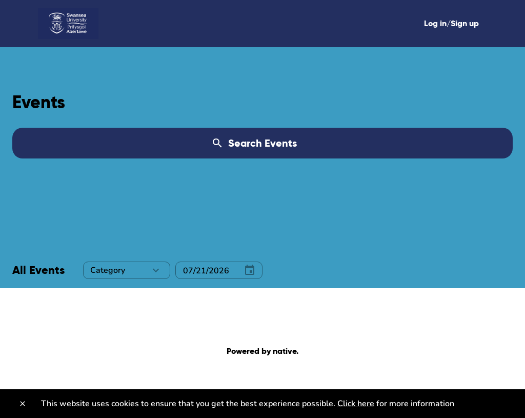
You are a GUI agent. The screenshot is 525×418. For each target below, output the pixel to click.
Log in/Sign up (451, 23)
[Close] (22, 403)
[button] (126, 270)
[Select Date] (204, 270)
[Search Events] (262, 143)
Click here (355, 403)
